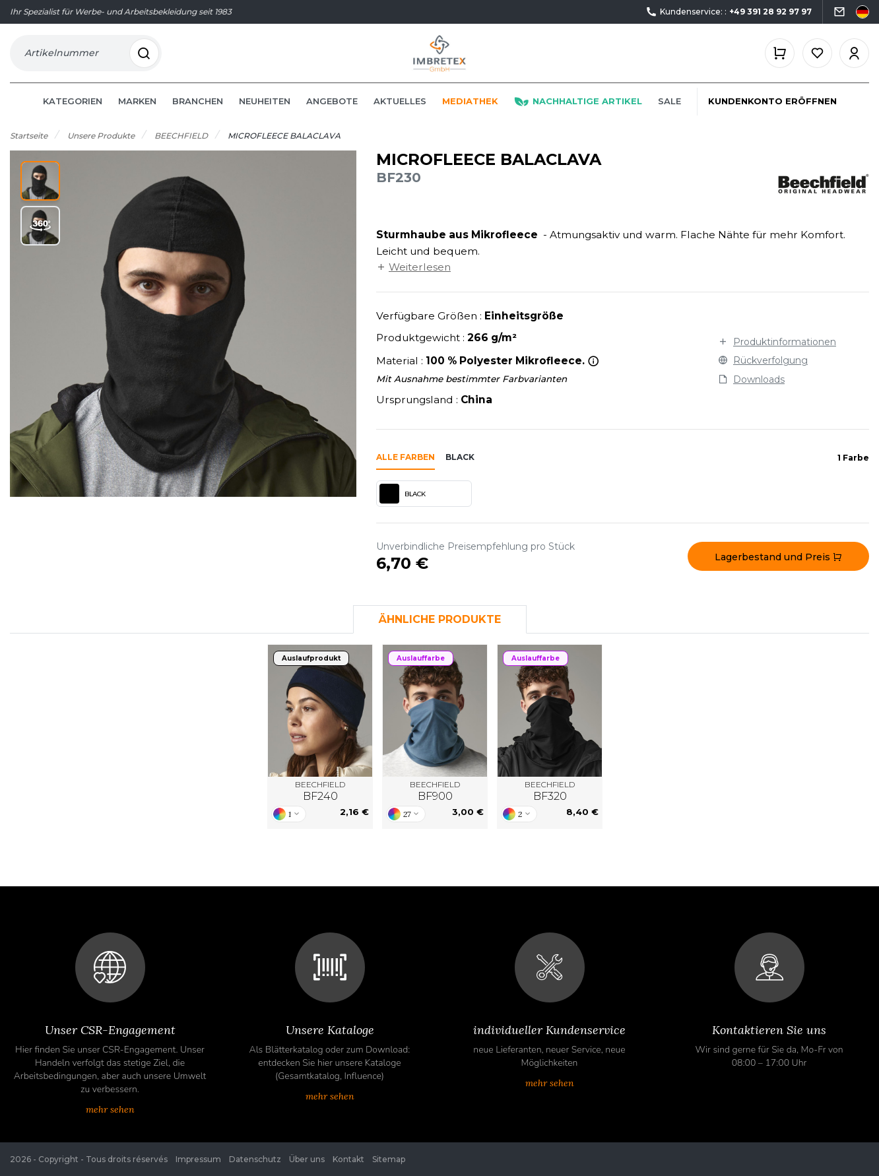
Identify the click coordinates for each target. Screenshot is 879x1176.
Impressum (198, 1159)
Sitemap (388, 1159)
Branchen (197, 113)
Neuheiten (264, 113)
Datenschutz (255, 1159)
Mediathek (470, 113)
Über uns (307, 1159)
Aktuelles (400, 113)
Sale (669, 113)
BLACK (402, 506)
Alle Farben (405, 469)
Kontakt (348, 1159)
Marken (137, 113)
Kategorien (72, 113)
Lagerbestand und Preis (778, 569)
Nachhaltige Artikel (578, 113)
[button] (40, 193)
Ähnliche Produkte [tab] (440, 632)
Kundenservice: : (728, 12)
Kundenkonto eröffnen (772, 113)
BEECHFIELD (320, 804)
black (459, 469)
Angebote (332, 113)
